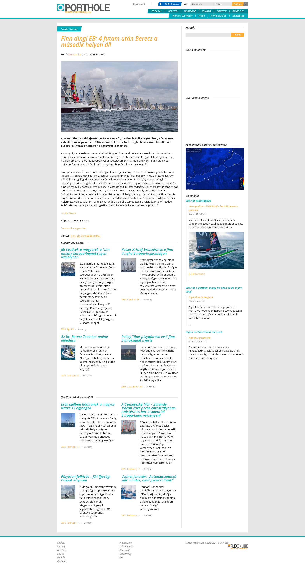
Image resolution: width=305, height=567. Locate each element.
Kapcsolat (124, 550)
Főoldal (156, 11)
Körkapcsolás (218, 15)
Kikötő (206, 11)
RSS (121, 557)
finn (73, 235)
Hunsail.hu (75, 54)
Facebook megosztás (73, 228)
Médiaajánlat (126, 546)
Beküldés (238, 11)
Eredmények (68, 213)
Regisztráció (138, 4)
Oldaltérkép (125, 554)
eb (78, 235)
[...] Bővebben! (197, 274)
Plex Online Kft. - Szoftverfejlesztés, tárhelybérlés (238, 546)
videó (202, 15)
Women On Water (182, 15)
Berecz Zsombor (90, 235)
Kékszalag (238, 15)
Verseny (173, 11)
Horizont (190, 11)
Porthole (83, 8)
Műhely (221, 11)
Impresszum (125, 542)
